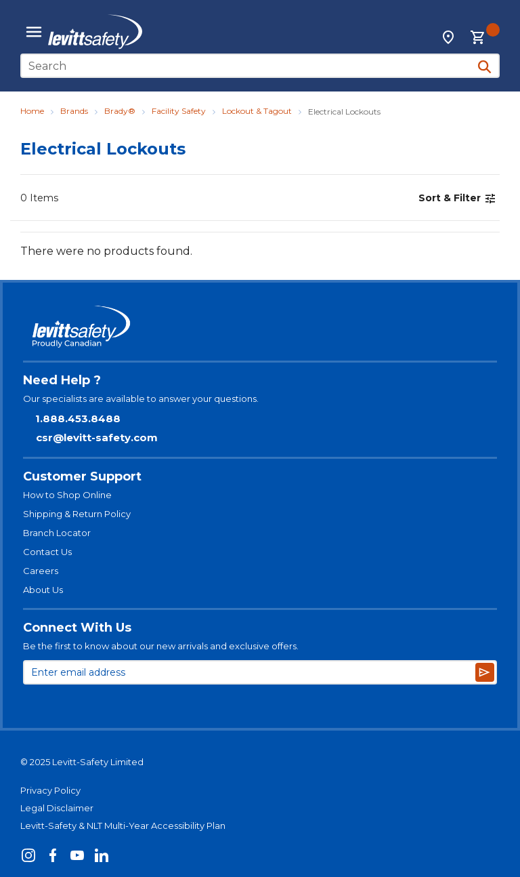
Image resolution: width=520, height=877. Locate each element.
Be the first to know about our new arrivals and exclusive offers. (161, 645)
